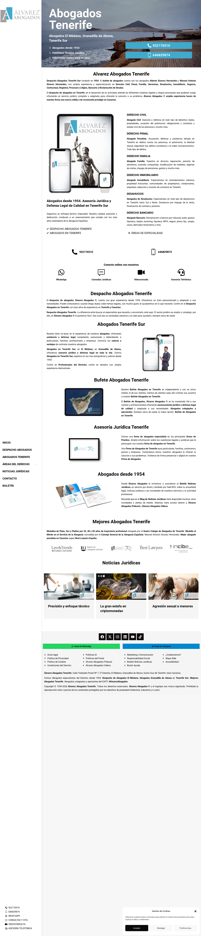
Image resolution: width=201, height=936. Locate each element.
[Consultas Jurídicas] (101, 272)
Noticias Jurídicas (121, 562)
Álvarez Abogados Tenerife (82, 686)
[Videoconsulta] (141, 272)
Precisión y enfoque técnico (69, 606)
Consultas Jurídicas (101, 279)
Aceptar (136, 928)
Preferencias (185, 928)
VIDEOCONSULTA (15, 924)
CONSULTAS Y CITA (16, 920)
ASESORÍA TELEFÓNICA (18, 928)
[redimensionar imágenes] (69, 586)
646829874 (12, 911)
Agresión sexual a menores (173, 606)
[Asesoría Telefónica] (181, 272)
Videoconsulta (141, 279)
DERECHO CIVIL (137, 114)
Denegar (161, 928)
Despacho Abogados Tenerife (121, 293)
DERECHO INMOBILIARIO (142, 175)
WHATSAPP (12, 916)
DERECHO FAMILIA (138, 156)
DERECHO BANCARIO (140, 212)
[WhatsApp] (61, 272)
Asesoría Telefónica (181, 279)
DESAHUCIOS (135, 193)
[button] (195, 911)
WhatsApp (61, 279)
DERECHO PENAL (137, 133)
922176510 (12, 907)
